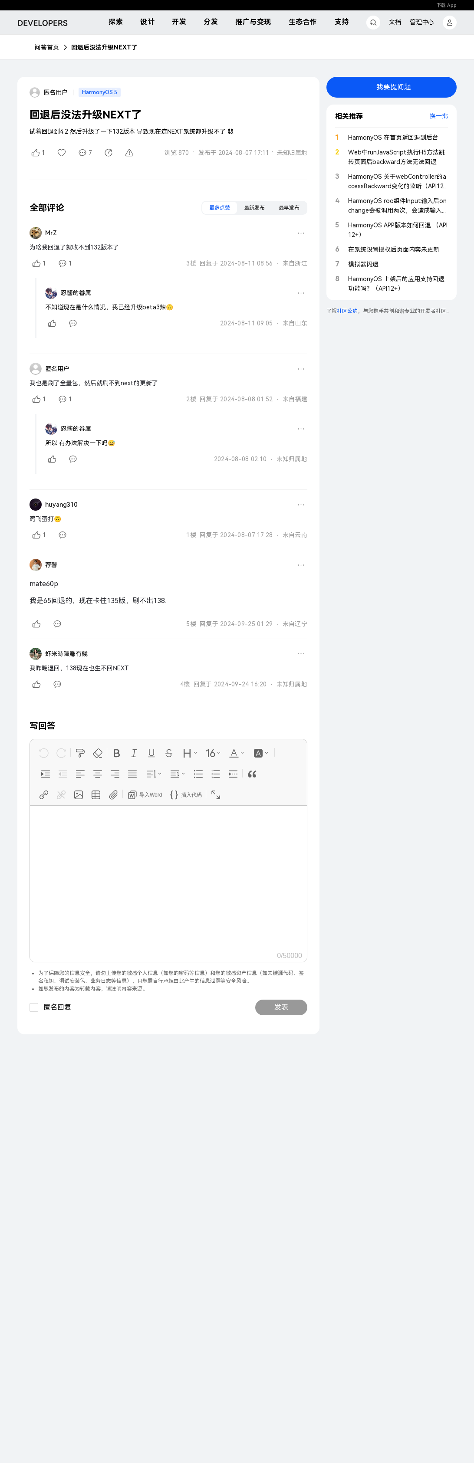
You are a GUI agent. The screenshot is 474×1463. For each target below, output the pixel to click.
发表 (281, 1007)
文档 (395, 22)
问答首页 (47, 47)
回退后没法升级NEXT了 (104, 47)
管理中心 (422, 22)
